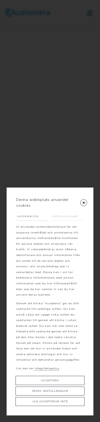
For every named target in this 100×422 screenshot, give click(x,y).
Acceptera (50, 380)
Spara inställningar (50, 391)
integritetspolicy (46, 368)
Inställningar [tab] (65, 216)
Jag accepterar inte (50, 401)
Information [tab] (28, 216)
